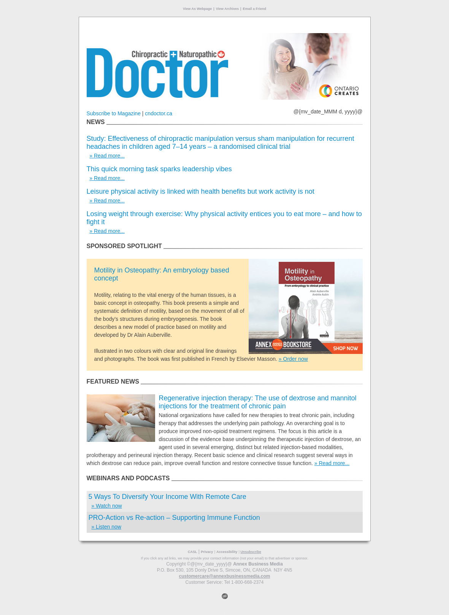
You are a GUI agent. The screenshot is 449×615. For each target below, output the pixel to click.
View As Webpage (197, 9)
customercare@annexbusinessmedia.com (224, 576)
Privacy (207, 552)
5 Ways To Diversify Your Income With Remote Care (167, 496)
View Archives (227, 9)
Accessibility (226, 552)
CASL (192, 552)
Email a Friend (255, 9)
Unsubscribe (251, 552)
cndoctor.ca (158, 113)
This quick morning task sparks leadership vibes (159, 169)
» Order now (293, 359)
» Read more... (107, 156)
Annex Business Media (258, 564)
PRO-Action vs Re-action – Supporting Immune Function (174, 517)
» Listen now (106, 527)
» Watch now (106, 506)
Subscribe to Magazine (114, 113)
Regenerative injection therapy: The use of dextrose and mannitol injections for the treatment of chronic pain (258, 402)
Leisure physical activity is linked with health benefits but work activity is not (200, 191)
